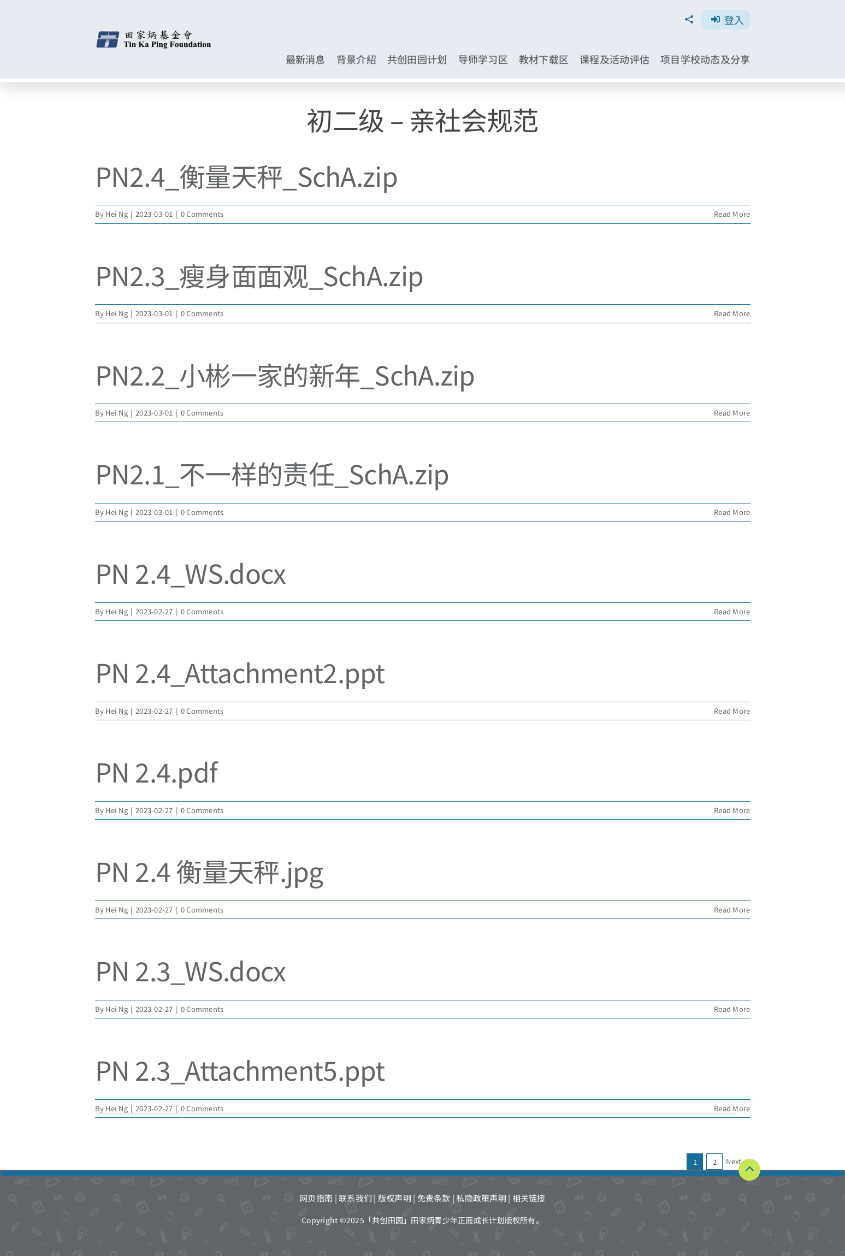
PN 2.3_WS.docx (190, 970)
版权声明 (394, 1198)
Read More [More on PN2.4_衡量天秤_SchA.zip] (732, 214)
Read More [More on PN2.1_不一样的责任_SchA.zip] (732, 512)
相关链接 (529, 1198)
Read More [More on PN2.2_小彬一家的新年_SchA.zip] (732, 412)
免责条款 (434, 1198)
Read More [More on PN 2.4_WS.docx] (732, 611)
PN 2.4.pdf (156, 771)
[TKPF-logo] (154, 34)
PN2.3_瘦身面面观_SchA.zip (259, 275)
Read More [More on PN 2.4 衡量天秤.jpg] (732, 909)
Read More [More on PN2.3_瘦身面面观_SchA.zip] (732, 313)
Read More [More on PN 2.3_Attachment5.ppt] (732, 1108)
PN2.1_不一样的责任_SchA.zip (272, 473)
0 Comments (202, 214)
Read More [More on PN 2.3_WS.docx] (732, 1009)
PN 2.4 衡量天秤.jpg (209, 870)
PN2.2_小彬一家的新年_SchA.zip (285, 374)
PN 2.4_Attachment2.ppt (240, 672)
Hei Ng (116, 214)
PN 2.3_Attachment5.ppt (240, 1069)
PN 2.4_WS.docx (190, 572)
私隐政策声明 (481, 1198)
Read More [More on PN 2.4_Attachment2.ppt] (732, 711)
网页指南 (316, 1198)
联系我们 (355, 1198)
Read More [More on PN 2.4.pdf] (732, 810)
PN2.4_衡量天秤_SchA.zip (246, 175)
